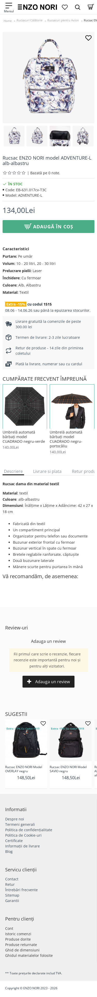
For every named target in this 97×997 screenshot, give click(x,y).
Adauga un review (48, 681)
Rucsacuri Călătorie (29, 20)
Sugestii (16, 714)
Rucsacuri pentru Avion (63, 20)
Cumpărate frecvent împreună (45, 379)
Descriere (13, 471)
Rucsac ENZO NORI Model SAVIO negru (68, 769)
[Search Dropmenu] (77, 7)
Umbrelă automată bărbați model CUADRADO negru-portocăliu (66, 439)
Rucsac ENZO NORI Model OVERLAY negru (23, 769)
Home (8, 21)
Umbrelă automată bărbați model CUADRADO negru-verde (24, 437)
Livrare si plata (47, 471)
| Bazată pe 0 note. (43, 172)
